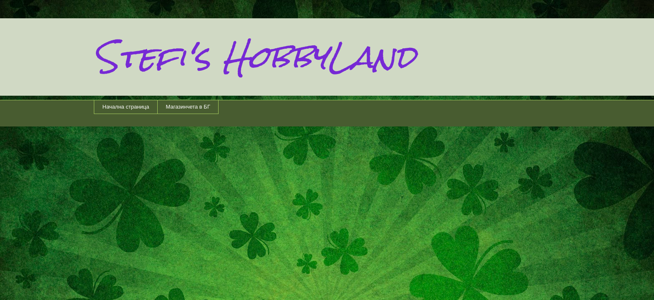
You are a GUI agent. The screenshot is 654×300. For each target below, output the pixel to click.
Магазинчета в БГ (188, 107)
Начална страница (126, 107)
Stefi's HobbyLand (254, 56)
